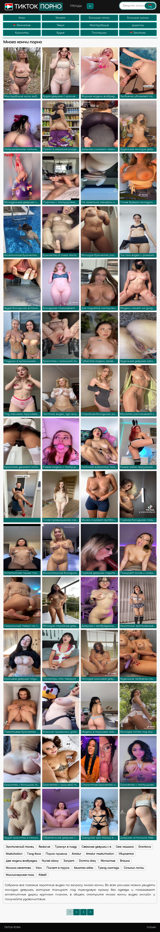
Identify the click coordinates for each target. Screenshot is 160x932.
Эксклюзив (21, 25)
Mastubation (14, 853)
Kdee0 (42, 875)
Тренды (76, 6)
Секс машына (125, 846)
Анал (22, 17)
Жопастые (108, 861)
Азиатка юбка (83, 868)
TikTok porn (12, 927)
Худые (60, 32)
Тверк (60, 25)
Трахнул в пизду (66, 846)
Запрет (68, 861)
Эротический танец (20, 846)
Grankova (144, 846)
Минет (60, 17)
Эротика (138, 32)
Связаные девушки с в (96, 846)
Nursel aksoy (50, 861)
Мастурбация (99, 25)
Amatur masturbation (100, 853)
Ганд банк (34, 853)
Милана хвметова (18, 868)
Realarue (44, 846)
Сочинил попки (134, 868)
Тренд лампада (108, 868)
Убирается (126, 853)
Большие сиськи (138, 17)
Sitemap (151, 927)
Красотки (22, 32)
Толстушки (99, 32)
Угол (39, 868)
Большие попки (99, 17)
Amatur (76, 853)
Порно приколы (56, 853)
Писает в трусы (57, 868)
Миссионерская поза (20, 875)
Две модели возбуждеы (21, 861)
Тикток (33, 6)
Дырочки (138, 25)
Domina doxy (87, 861)
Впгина (125, 861)
